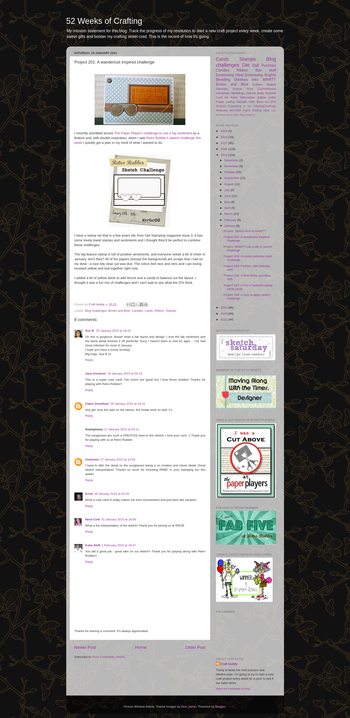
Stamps (171, 310)
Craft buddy (229, 664)
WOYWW (235, 110)
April (227, 208)
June (228, 196)
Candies (137, 310)
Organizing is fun (239, 106)
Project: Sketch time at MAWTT (244, 231)
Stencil (251, 93)
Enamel (271, 93)
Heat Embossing (249, 75)
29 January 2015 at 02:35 (111, 493)
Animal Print (243, 89)
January (230, 226)
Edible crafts (266, 97)
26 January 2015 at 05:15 (125, 373)
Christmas (223, 93)
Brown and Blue (119, 310)
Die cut (250, 65)
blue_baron (188, 706)
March (229, 214)
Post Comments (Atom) (109, 657)
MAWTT (269, 79)
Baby (260, 93)
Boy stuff (265, 70)
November (231, 166)
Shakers (221, 106)
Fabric (247, 110)
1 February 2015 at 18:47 (119, 545)
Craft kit (222, 97)
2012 (224, 319)
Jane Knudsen (95, 373)
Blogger (220, 706)
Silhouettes (247, 97)
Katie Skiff (92, 545)
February (230, 220)
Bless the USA (266, 101)
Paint (233, 97)
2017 (224, 143)
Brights (270, 75)
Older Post (195, 647)
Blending (223, 79)
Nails (266, 110)
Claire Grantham (97, 403)
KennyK (241, 101)
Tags (242, 114)
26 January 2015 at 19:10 (127, 403)
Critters (258, 84)
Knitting (257, 110)
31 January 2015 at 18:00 (118, 519)
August (229, 184)
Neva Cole (92, 519)
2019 (224, 131)
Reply (89, 360)
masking (250, 114)
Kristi (89, 493)
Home (141, 647)
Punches (269, 65)
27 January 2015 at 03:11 (121, 429)
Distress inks (246, 79)
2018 (224, 137)
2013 (224, 313)
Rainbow (220, 114)
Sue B (90, 330)
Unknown (92, 459)
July (227, 190)
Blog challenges (96, 310)
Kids (273, 110)
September (232, 178)
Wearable (222, 110)
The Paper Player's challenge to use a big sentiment (153, 133)
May (227, 202)
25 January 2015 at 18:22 (113, 330)
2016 (224, 149)
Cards (149, 310)
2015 (224, 155)
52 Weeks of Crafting (104, 21)
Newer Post (85, 647)
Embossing (225, 75)
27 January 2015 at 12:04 (117, 459)
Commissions (266, 89)
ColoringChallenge (264, 106)
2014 (224, 307)
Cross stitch (232, 114)
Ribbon (159, 310)
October (230, 172)
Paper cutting (225, 101)
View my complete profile (233, 688)
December (231, 160)
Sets (252, 101)
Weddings (238, 93)
